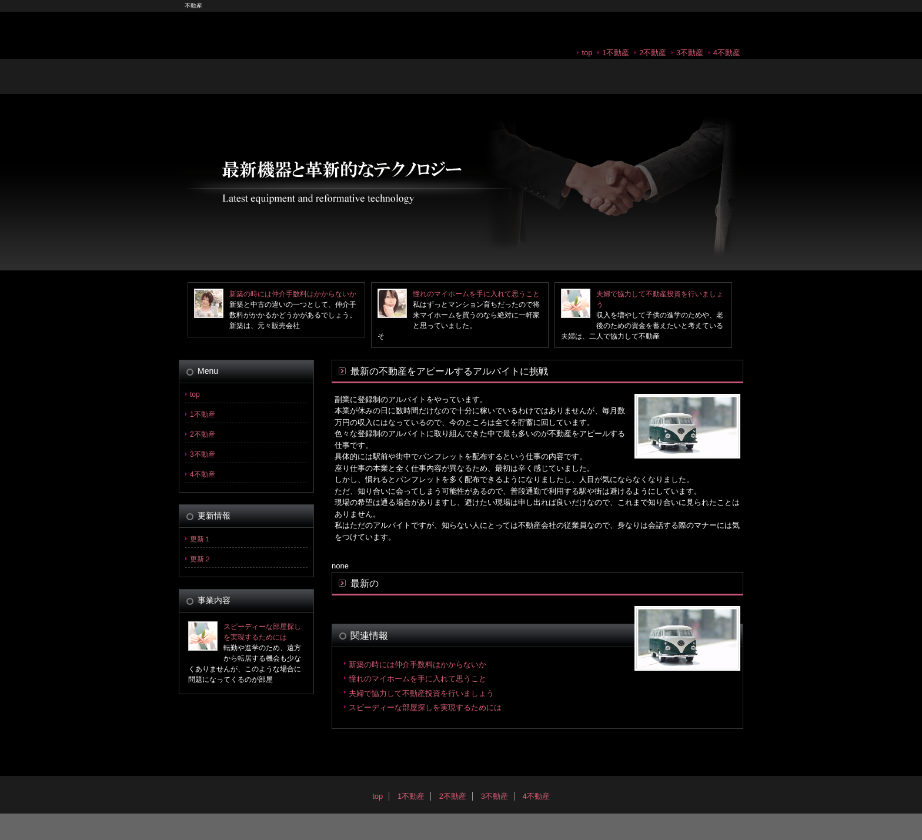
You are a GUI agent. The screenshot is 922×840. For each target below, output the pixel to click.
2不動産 (652, 52)
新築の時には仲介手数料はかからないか (292, 294)
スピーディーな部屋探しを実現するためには (425, 707)
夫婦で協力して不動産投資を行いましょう (421, 693)
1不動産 (615, 52)
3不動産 (689, 52)
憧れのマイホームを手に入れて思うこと (476, 294)
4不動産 (726, 52)
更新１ (200, 539)
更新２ (200, 559)
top (587, 52)
